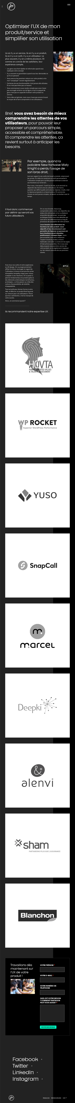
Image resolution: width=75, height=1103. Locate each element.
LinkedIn (23, 1072)
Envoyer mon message (48, 1027)
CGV (64, 1098)
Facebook (25, 1059)
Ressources (46, 1098)
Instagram (25, 1079)
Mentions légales (56, 1098)
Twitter (20, 1066)
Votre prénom (46, 965)
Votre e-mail (46, 975)
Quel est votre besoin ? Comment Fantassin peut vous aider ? (50, 1000)
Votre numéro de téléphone (48, 987)
